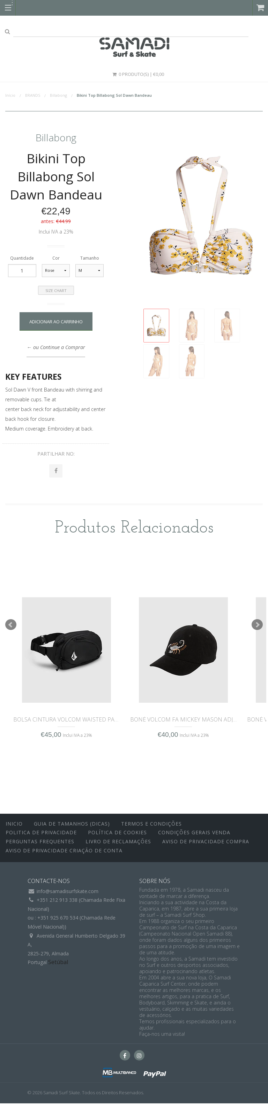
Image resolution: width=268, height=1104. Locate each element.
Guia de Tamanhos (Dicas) (72, 824)
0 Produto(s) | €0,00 (138, 74)
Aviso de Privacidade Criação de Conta (64, 851)
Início (10, 95)
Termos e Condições (151, 824)
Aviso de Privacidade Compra (205, 842)
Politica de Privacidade (41, 833)
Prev (10, 625)
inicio (14, 824)
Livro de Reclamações (118, 842)
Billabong (58, 95)
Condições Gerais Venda (194, 833)
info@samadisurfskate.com (67, 892)
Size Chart (56, 290)
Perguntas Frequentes (40, 842)
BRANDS (32, 95)
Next (257, 625)
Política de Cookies (117, 833)
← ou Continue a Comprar (56, 347)
